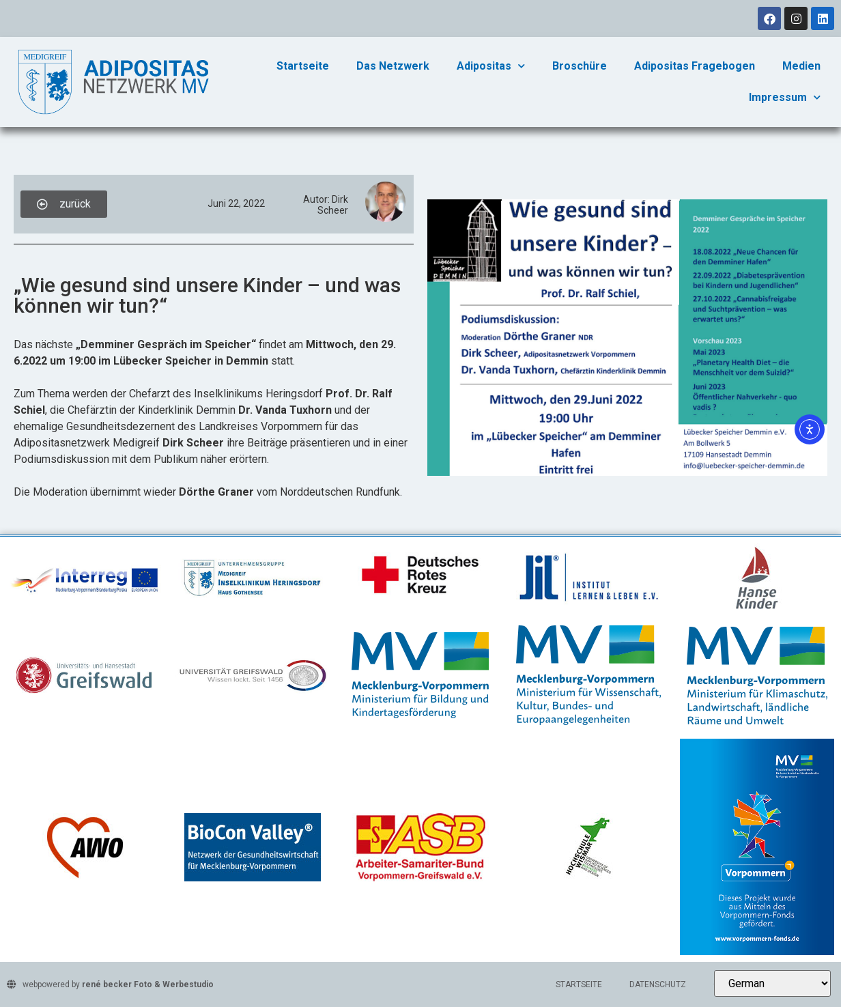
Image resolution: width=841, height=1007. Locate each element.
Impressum (785, 97)
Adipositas (491, 65)
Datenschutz (657, 984)
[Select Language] (772, 983)
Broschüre (579, 65)
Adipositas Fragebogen (694, 65)
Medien (801, 65)
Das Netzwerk (392, 65)
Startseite (302, 65)
